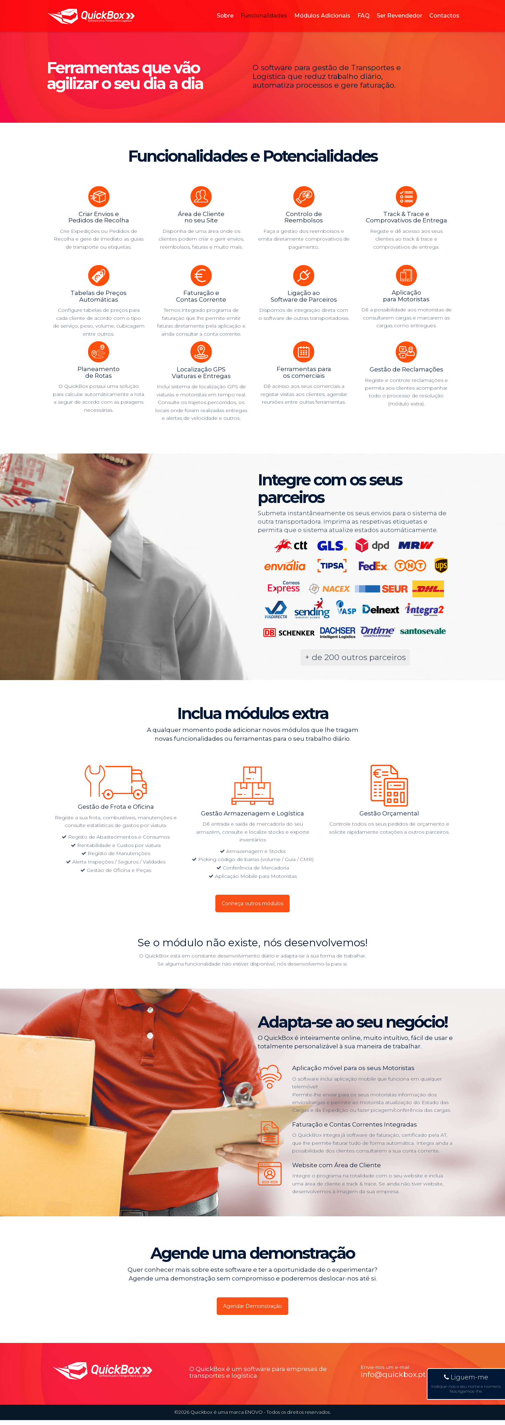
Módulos (322, 22)
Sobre (225, 22)
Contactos (444, 22)
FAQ (363, 22)
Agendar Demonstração (252, 1309)
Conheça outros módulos (252, 904)
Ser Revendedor (399, 22)
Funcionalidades (264, 22)
